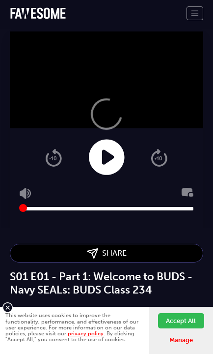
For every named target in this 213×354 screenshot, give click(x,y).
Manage (181, 340)
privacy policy (86, 333)
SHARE (107, 253)
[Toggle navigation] (194, 13)
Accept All (181, 320)
